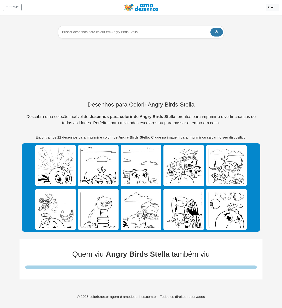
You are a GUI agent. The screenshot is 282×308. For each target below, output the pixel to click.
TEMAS (12, 7)
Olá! (271, 7)
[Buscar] (141, 32)
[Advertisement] (141, 69)
